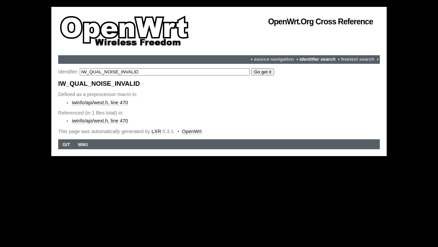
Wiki (83, 144)
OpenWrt (192, 131)
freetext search (357, 59)
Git (66, 144)
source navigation (274, 59)
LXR (156, 131)
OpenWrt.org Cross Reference (320, 21)
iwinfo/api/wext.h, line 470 (100, 102)
